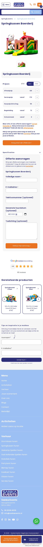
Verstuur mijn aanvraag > (22, 246)
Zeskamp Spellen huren (12, 450)
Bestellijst (5, 411)
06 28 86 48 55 (8, 510)
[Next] (38, 299)
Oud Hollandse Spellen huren (14, 454)
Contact (5, 407)
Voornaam (6, 337)
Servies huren (7, 481)
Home (4, 380)
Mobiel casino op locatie (12, 426)
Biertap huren (7, 468)
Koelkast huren (8, 472)
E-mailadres (21, 189)
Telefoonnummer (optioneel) (19, 199)
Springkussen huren (10, 445)
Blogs (3, 402)
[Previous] (4, 299)
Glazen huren (7, 476)
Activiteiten (6, 385)
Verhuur (5, 389)
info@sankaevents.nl (11, 513)
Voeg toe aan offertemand (31, 539)
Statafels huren (8, 459)
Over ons (5, 398)
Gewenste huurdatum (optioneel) (21, 211)
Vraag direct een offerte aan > (21, 143)
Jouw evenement (9, 393)
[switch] (30, 85)
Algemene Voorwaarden (29, 533)
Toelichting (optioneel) (21, 230)
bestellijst (27, 134)
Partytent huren (8, 463)
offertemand (28, 128)
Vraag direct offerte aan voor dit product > (11, 539)
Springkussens (7, 19)
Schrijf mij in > (21, 360)
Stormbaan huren (9, 441)
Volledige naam (21, 178)
